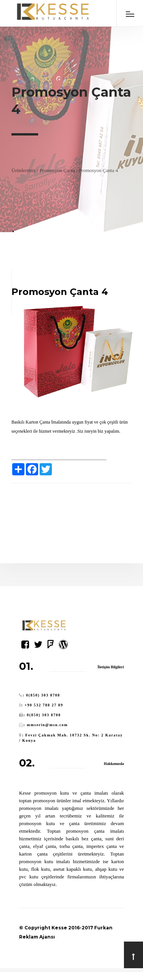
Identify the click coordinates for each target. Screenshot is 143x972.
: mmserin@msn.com (46, 725)
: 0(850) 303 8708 (41, 695)
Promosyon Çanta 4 (98, 170)
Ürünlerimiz (23, 170)
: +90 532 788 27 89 (42, 705)
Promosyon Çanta (57, 170)
